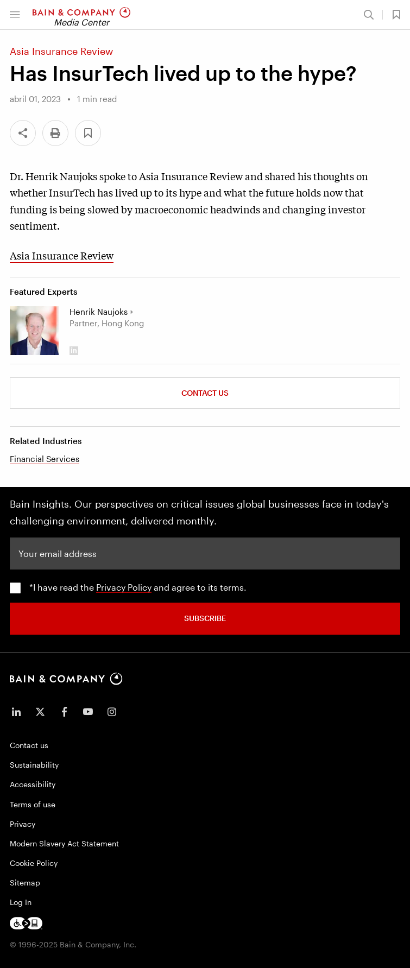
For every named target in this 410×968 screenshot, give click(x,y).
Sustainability (34, 764)
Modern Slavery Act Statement (64, 843)
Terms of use (32, 804)
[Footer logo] (26, 923)
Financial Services (44, 459)
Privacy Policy (124, 587)
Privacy (22, 823)
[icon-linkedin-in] (16, 711)
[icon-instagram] (111, 711)
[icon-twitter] (40, 711)
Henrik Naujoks (99, 312)
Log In (20, 902)
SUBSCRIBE (205, 618)
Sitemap (25, 882)
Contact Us (205, 392)
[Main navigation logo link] (81, 14)
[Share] (23, 133)
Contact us (29, 745)
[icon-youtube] (87, 711)
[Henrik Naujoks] (34, 330)
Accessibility (32, 784)
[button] (15, 15)
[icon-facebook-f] (64, 711)
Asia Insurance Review (61, 255)
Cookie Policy (34, 863)
